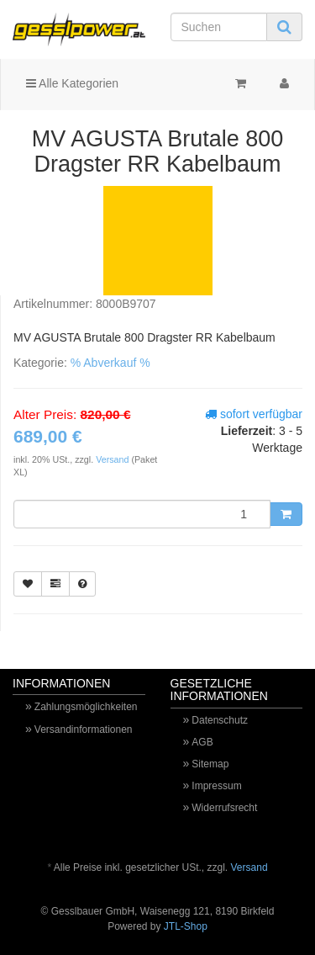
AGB (202, 742)
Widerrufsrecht (224, 808)
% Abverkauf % (110, 362)
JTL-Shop (185, 926)
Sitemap (210, 764)
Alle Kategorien (72, 83)
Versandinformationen (83, 729)
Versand (113, 459)
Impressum (216, 786)
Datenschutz (220, 720)
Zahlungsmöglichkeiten (86, 707)
